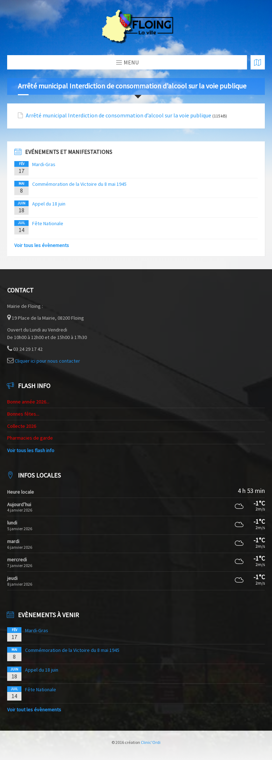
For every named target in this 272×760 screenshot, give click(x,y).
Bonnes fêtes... (23, 414)
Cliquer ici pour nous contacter (47, 361)
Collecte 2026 (21, 426)
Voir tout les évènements (34, 709)
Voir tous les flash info (30, 450)
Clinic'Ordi (150, 742)
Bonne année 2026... (28, 401)
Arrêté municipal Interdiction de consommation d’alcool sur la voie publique (118, 115)
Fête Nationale (47, 223)
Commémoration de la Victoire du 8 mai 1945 (79, 184)
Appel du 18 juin (48, 203)
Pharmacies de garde (30, 438)
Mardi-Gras (43, 164)
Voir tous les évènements (41, 245)
